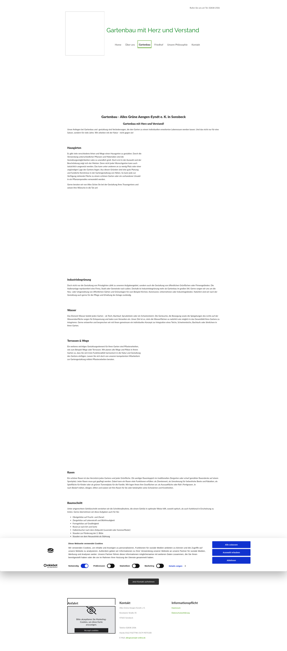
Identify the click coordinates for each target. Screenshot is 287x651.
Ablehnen (231, 640)
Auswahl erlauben (231, 632)
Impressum (176, 608)
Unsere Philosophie (177, 44)
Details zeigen (175, 646)
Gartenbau (144, 44)
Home (118, 44)
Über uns (130, 44)
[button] (143, 582)
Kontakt (196, 44)
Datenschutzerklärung (181, 613)
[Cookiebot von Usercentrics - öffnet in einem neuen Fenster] (50, 646)
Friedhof (158, 44)
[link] (91, 610)
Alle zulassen (231, 624)
